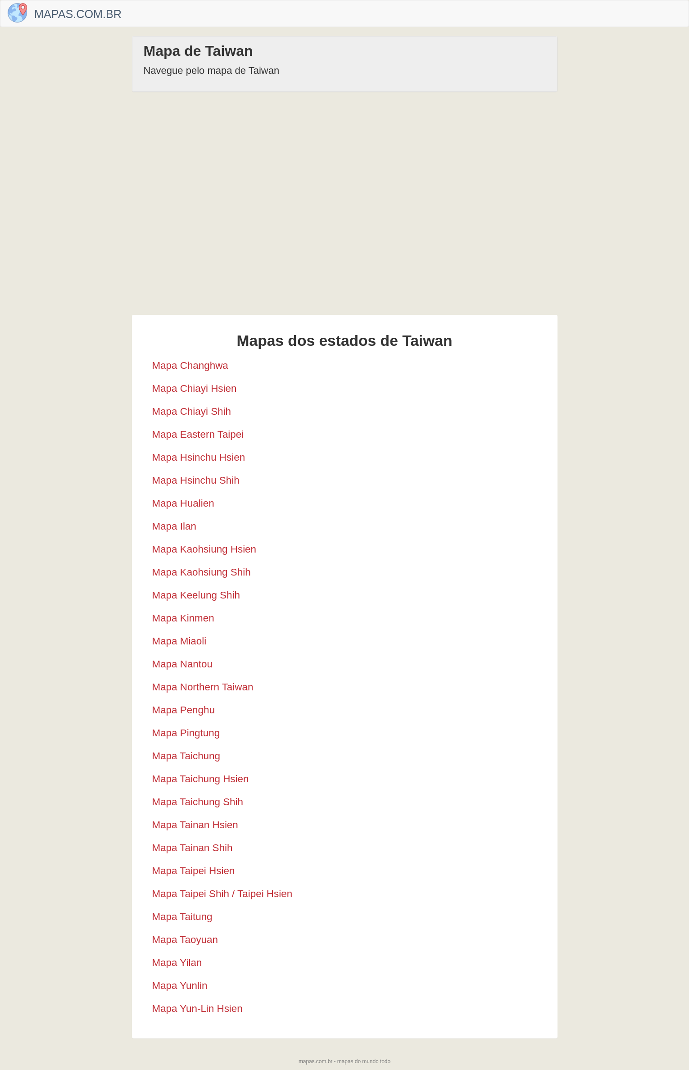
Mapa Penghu (183, 710)
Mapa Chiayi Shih (191, 411)
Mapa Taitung (182, 916)
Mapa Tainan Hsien (195, 824)
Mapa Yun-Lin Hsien (197, 1008)
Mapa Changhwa (190, 365)
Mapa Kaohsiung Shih (201, 572)
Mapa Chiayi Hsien (194, 388)
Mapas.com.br (78, 14)
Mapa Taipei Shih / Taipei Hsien (222, 893)
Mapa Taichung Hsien (200, 778)
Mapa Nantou (182, 664)
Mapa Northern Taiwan (203, 687)
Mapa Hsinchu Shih (196, 480)
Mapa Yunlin (180, 985)
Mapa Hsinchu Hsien (198, 457)
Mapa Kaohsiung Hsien (204, 549)
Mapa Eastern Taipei (198, 434)
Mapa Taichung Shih (198, 801)
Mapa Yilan (177, 962)
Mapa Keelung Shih (196, 595)
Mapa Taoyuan (185, 939)
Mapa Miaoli (179, 641)
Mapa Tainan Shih (192, 847)
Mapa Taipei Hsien (193, 870)
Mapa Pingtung (186, 733)
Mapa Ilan (174, 526)
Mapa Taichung (186, 756)
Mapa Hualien (183, 503)
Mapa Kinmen (183, 618)
